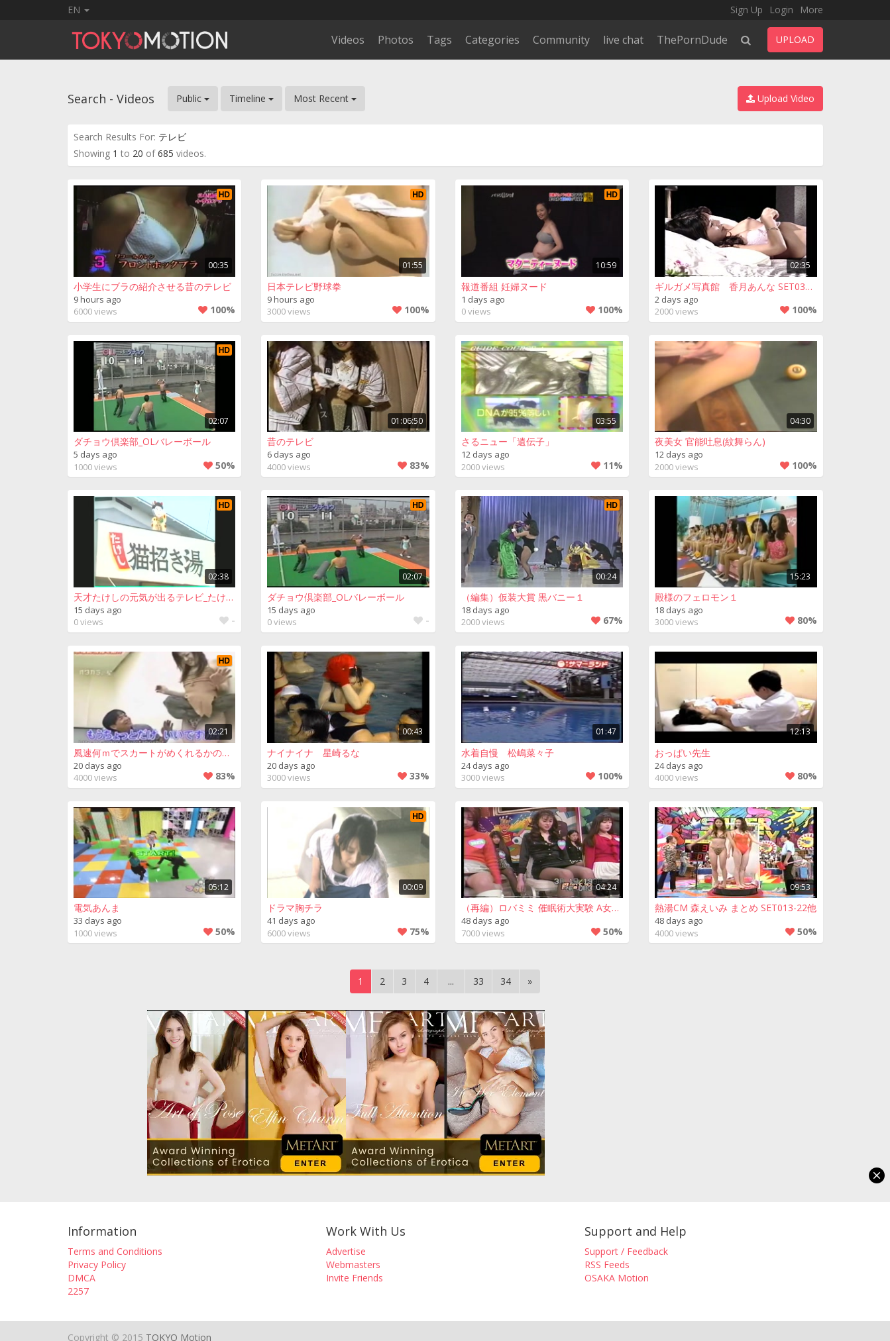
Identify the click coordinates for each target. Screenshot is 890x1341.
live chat (623, 39)
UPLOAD (795, 39)
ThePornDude (692, 39)
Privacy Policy (97, 1264)
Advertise (346, 1251)
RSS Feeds (607, 1264)
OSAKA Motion (616, 1277)
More (811, 9)
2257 (78, 1291)
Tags (439, 39)
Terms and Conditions (115, 1251)
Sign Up (746, 9)
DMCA (81, 1277)
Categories (492, 39)
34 (505, 981)
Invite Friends (354, 1277)
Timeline (251, 98)
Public (192, 98)
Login (781, 9)
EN (78, 9)
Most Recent (325, 98)
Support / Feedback (626, 1251)
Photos (396, 39)
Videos (347, 39)
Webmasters (353, 1264)
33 (478, 981)
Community (561, 39)
